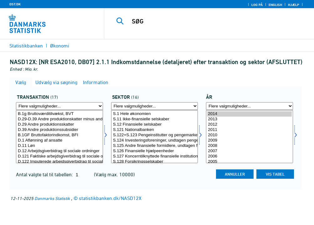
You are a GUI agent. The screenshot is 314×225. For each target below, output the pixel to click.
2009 (249, 140)
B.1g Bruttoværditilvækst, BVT (59, 114)
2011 (249, 129)
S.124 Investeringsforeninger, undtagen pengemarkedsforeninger (154, 140)
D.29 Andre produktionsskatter (59, 124)
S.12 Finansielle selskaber (154, 124)
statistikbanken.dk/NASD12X (110, 198)
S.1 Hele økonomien (154, 114)
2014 (249, 114)
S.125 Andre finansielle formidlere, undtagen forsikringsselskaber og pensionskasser (154, 145)
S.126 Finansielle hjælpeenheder (154, 151)
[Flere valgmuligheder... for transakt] (59, 106)
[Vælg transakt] (59, 136)
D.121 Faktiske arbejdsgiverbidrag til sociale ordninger (59, 156)
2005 (249, 161)
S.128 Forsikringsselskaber (154, 161)
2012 (249, 124)
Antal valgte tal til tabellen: (45, 174)
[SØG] (212, 21)
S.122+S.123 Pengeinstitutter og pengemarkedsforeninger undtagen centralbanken (154, 135)
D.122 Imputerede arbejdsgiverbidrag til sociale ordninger (59, 161)
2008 (249, 145)
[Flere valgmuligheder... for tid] (249, 106)
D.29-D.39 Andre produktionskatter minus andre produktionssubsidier (59, 119)
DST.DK (15, 4)
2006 (249, 156)
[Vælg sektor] (154, 136)
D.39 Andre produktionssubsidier (59, 129)
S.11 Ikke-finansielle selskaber (154, 119)
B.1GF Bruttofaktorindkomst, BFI (59, 135)
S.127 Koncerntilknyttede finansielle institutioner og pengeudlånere (154, 156)
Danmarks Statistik (52, 198)
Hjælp (293, 4)
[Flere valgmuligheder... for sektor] (154, 106)
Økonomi (59, 45)
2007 (249, 151)
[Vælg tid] (249, 136)
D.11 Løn (59, 145)
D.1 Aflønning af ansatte (59, 140)
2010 (249, 135)
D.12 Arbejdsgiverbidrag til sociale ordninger (59, 151)
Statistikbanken (26, 45)
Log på (257, 4)
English (275, 4)
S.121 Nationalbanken (154, 129)
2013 (249, 119)
